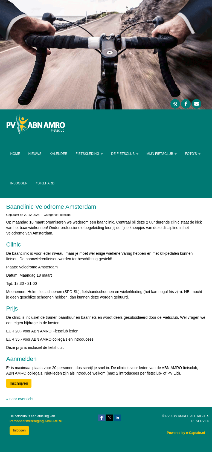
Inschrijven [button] (19, 383)
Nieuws (35, 154)
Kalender (59, 154)
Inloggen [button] (19, 430)
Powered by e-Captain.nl (186, 433)
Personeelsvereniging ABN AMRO (36, 421)
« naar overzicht (20, 399)
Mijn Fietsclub (162, 154)
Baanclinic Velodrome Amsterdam (51, 206)
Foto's (193, 154)
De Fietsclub (124, 154)
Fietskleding (89, 154)
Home (15, 154)
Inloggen (19, 183)
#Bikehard (45, 183)
